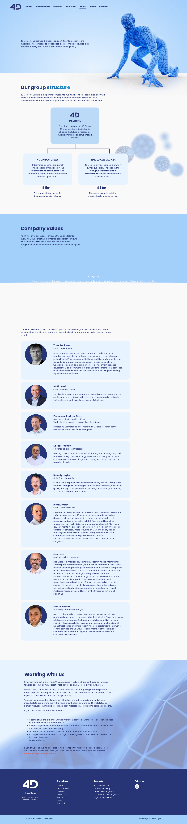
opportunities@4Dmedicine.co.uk (40, 753)
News (93, 6)
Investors (71, 6)
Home (29, 6)
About (83, 6)
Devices (57, 6)
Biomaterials (42, 6)
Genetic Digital (156, 819)
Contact (103, 6)
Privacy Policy (48, 819)
